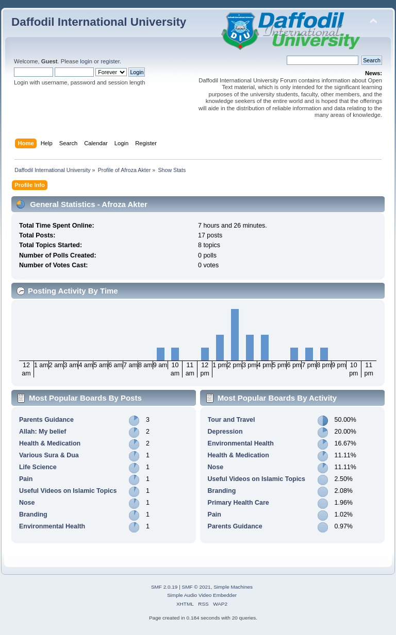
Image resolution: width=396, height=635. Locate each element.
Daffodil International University (98, 21)
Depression (225, 431)
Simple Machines (233, 587)
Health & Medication (49, 443)
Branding (33, 514)
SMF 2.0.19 (164, 587)
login (86, 61)
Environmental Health (52, 526)
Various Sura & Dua (49, 455)
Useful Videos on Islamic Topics (68, 490)
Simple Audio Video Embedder (202, 595)
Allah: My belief (42, 431)
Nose (27, 502)
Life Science (38, 467)
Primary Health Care (238, 502)
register (110, 61)
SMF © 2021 (196, 587)
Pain (25, 479)
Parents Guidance (46, 419)
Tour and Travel (231, 419)
